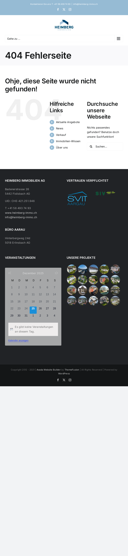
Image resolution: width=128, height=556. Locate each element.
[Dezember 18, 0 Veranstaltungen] (33, 303)
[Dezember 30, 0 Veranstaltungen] (19, 317)
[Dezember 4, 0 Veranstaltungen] (33, 289)
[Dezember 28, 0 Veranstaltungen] (54, 310)
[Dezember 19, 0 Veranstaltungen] (40, 303)
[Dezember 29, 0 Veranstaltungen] (12, 317)
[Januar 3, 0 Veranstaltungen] (47, 317)
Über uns (62, 147)
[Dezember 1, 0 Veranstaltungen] (12, 289)
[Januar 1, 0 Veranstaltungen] (33, 317)
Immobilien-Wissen (68, 141)
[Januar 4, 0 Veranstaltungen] (54, 317)
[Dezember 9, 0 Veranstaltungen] (19, 296)
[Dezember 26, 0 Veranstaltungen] (40, 310)
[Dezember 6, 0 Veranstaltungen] (47, 289)
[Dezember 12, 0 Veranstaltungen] (40, 296)
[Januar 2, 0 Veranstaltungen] (40, 317)
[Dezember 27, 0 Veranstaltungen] (47, 310)
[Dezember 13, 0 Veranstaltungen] (47, 296)
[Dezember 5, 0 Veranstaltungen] (40, 289)
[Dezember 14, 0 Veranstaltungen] (54, 296)
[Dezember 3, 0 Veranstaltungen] (26, 289)
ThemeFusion (72, 369)
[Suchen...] (105, 146)
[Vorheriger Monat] (10, 273)
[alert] (33, 329)
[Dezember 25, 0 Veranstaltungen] (33, 310)
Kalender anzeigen (18, 340)
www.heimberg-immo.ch (21, 212)
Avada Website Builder (49, 369)
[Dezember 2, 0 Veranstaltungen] (19, 289)
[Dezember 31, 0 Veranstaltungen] (26, 317)
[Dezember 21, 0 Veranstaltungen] (54, 303)
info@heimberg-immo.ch (85, 4)
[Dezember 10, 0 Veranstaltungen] (26, 296)
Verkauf (61, 135)
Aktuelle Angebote (68, 122)
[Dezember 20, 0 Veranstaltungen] (47, 303)
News (59, 128)
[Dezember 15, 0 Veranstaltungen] (12, 303)
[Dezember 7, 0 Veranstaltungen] (54, 289)
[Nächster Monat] (56, 273)
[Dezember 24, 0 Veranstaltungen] (26, 310)
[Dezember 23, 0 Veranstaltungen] (19, 310)
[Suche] (91, 146)
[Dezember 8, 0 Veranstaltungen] (12, 296)
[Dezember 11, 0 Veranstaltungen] (33, 296)
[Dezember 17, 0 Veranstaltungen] (26, 303)
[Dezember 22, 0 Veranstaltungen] (12, 310)
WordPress (64, 373)
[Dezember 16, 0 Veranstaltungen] (19, 303)
